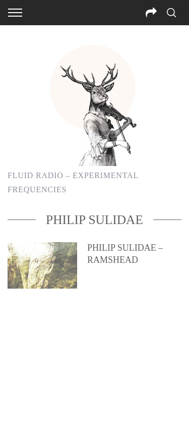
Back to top (94, 417)
